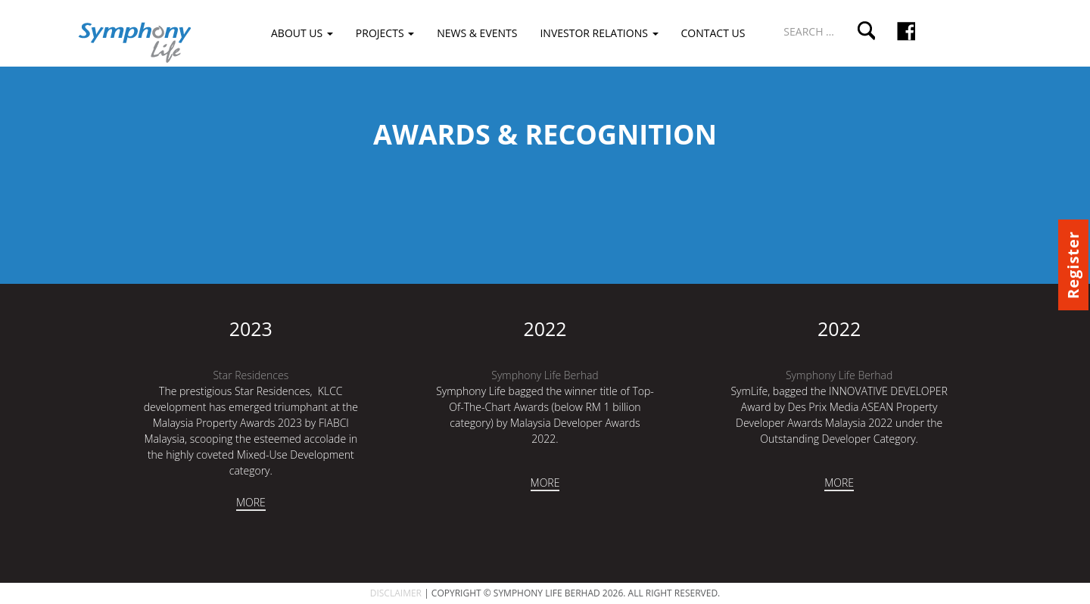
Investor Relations (599, 33)
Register (1073, 265)
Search (865, 31)
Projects (385, 33)
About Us (302, 33)
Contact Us (713, 33)
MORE (251, 502)
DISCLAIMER (396, 593)
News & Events (477, 33)
